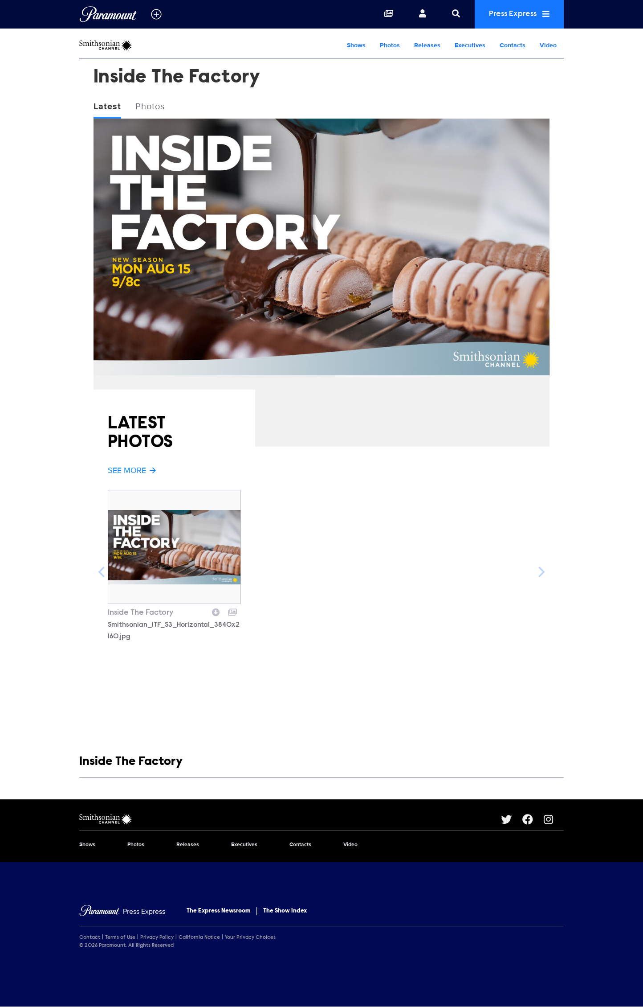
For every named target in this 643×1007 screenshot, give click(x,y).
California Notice (199, 937)
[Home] (122, 912)
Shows (356, 45)
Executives (470, 45)
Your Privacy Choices (250, 937)
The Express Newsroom (218, 911)
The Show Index (285, 911)
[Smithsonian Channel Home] (136, 45)
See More (132, 470)
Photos (390, 45)
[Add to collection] (232, 611)
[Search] (456, 14)
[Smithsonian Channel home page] (290, 819)
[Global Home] (108, 14)
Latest (107, 106)
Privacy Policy (157, 937)
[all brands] (156, 14)
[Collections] (388, 14)
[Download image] (216, 611)
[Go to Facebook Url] (533, 819)
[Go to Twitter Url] (511, 819)
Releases (427, 45)
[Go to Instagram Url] (554, 819)
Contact (89, 937)
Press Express (519, 14)
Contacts (512, 45)
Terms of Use (120, 937)
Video (548, 45)
